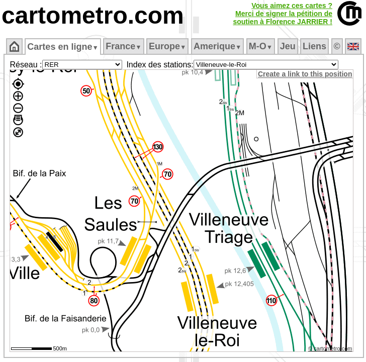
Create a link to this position (305, 74)
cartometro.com (93, 15)
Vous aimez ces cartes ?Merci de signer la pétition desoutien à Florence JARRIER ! (282, 14)
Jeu (288, 46)
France (123, 46)
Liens (314, 46)
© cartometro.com (330, 348)
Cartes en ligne (62, 47)
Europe (167, 46)
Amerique (217, 46)
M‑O (260, 46)
